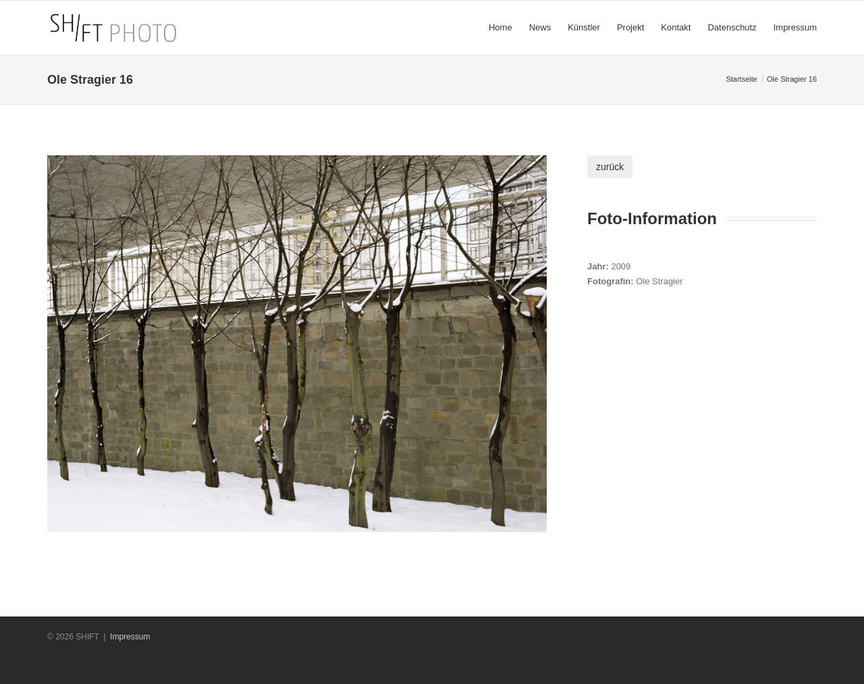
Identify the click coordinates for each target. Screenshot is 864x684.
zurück (610, 166)
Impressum (130, 636)
